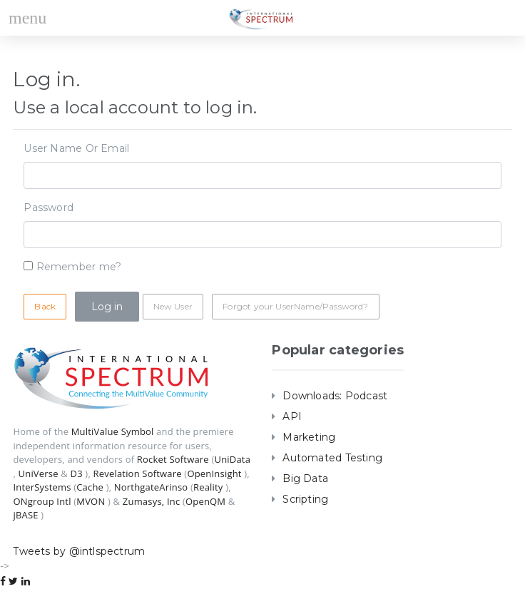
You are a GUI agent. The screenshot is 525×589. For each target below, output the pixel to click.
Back (45, 306)
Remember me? (79, 266)
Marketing (308, 437)
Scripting (305, 499)
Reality (208, 487)
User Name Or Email (76, 148)
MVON (90, 501)
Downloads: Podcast (334, 395)
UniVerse (38, 473)
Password (48, 207)
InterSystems (42, 487)
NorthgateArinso (151, 487)
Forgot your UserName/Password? (295, 306)
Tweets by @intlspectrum (79, 551)
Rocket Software (173, 459)
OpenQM (205, 501)
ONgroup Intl (42, 501)
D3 (77, 473)
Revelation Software (137, 473)
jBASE (25, 514)
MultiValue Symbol (112, 431)
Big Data (305, 478)
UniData (232, 459)
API (292, 416)
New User (173, 306)
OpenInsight (214, 473)
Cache (89, 487)
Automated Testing (332, 457)
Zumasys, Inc (151, 501)
